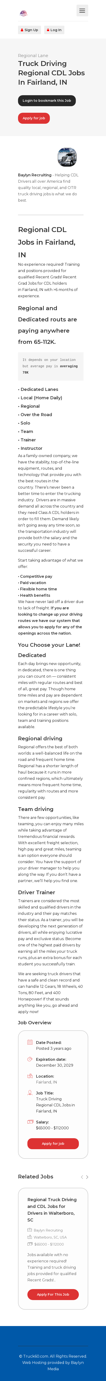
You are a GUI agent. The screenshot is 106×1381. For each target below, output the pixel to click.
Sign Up (29, 30)
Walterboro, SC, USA (50, 1237)
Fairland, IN (46, 1082)
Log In (54, 30)
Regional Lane (33, 55)
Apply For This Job (53, 1294)
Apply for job (34, 118)
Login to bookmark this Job (47, 100)
